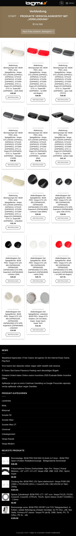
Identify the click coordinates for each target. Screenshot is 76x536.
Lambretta (6, 401)
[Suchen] (62, 3)
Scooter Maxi (7, 420)
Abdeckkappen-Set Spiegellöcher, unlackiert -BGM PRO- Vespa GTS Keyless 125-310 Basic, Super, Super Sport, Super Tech (38, 317)
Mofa (4, 406)
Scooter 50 (6, 415)
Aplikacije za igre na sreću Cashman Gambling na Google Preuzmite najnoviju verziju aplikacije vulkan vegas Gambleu (36, 385)
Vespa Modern (8, 444)
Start (12, 16)
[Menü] (69, 3)
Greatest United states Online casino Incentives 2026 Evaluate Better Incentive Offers (36, 377)
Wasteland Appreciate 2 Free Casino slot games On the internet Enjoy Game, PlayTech (36, 359)
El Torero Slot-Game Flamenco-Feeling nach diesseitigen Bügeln (30, 371)
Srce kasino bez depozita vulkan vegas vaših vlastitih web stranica (31, 366)
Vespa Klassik (8, 439)
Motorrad (6, 410)
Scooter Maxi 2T (9, 425)
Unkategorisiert (8, 434)
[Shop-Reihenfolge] (38, 31)
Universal (6, 429)
